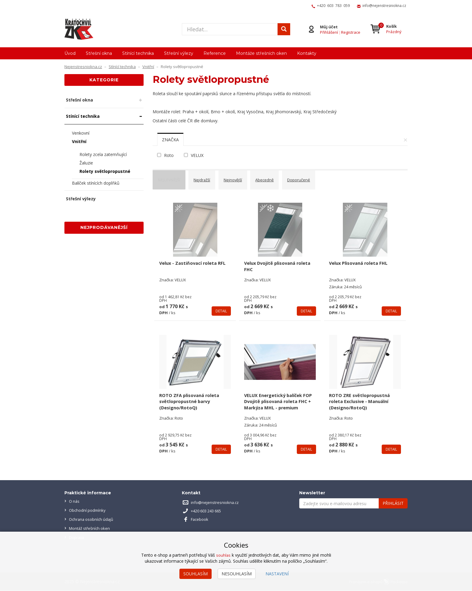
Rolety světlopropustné (104, 171)
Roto (169, 155)
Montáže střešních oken (261, 53)
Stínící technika (138, 53)
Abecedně (279, 178)
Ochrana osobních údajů (93, 519)
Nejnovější (244, 178)
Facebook (200, 519)
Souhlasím (195, 574)
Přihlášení (328, 32)
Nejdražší (209, 178)
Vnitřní (79, 141)
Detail (221, 304)
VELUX (197, 155)
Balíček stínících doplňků (96, 183)
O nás (74, 501)
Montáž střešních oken (91, 528)
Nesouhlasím (237, 574)
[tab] (170, 139)
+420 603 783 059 (333, 5)
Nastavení (277, 574)
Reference (214, 53)
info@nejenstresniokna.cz (384, 5)
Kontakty (306, 53)
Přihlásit (393, 503)
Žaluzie (86, 163)
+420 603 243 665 (208, 511)
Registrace (349, 32)
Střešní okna (99, 53)
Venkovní (80, 133)
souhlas (223, 555)
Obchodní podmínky (88, 510)
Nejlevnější (172, 178)
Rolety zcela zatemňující (103, 154)
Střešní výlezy (178, 53)
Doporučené (316, 178)
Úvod (70, 53)
